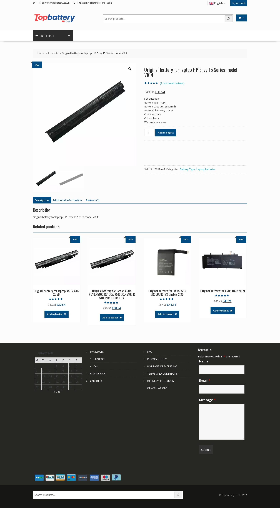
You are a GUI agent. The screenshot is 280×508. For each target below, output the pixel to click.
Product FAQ (97, 373)
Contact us (96, 380)
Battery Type (187, 169)
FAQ (149, 351)
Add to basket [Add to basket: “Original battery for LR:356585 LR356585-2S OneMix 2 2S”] (165, 314)
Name (204, 361)
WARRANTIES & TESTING (162, 366)
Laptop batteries (205, 169)
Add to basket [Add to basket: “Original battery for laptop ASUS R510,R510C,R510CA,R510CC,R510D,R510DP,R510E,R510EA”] (110, 317)
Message (207, 400)
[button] (130, 69)
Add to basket (166, 132)
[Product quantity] (149, 132)
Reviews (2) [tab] (92, 200)
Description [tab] (41, 200)
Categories (45, 36)
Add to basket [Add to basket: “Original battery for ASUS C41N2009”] (221, 310)
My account (97, 351)
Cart (96, 366)
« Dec (57, 391)
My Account (238, 3)
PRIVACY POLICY (157, 359)
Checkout (99, 358)
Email (204, 380)
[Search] (229, 18)
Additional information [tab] (67, 200)
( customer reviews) (172, 83)
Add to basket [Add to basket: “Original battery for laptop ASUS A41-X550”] (55, 314)
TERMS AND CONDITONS (162, 373)
